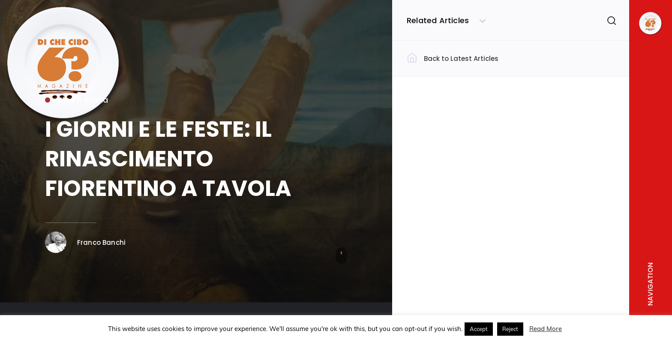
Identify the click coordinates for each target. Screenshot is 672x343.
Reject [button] (510, 328)
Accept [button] (479, 328)
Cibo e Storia (76, 101)
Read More (545, 329)
